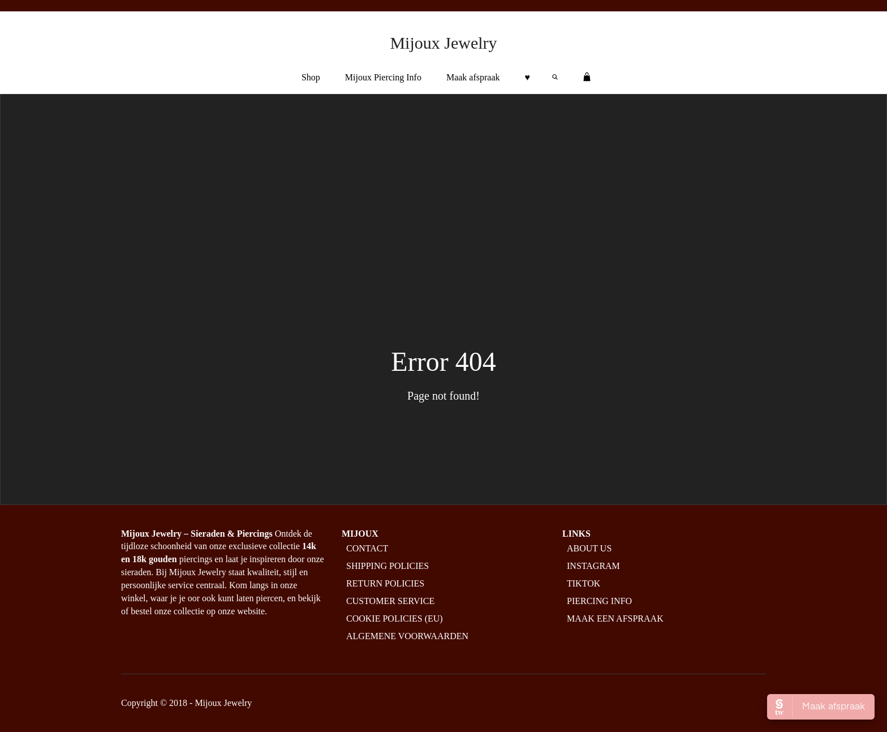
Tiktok (583, 583)
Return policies (385, 583)
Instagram (593, 566)
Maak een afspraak (615, 618)
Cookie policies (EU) (394, 618)
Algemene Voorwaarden (407, 636)
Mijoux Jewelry (443, 42)
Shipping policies (387, 566)
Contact (367, 548)
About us (589, 548)
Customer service (390, 601)
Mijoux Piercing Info (383, 77)
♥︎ (528, 77)
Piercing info (599, 601)
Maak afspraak (473, 77)
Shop (311, 77)
